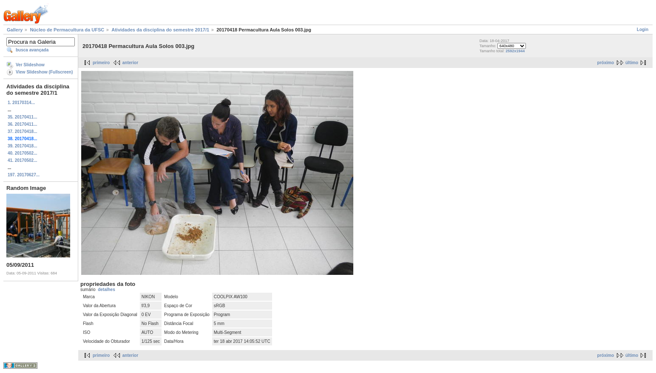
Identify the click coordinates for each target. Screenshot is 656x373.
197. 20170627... (24, 174)
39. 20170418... (22, 146)
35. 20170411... (22, 117)
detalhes (106, 289)
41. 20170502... (22, 160)
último (631, 62)
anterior (130, 62)
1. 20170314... (21, 102)
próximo (605, 62)
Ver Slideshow (30, 64)
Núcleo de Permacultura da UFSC (67, 29)
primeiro (101, 62)
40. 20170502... (22, 153)
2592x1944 (515, 51)
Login (642, 29)
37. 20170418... (22, 131)
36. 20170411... (22, 124)
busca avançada (32, 50)
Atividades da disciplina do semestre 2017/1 (160, 29)
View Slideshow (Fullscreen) (44, 72)
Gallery (15, 29)
